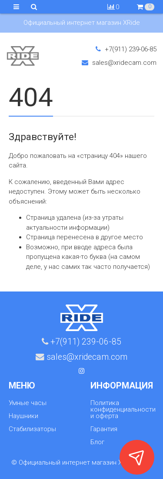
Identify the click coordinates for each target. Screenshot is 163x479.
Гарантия (103, 429)
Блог (97, 442)
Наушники (23, 416)
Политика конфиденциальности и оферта (123, 409)
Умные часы (28, 403)
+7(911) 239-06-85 (126, 49)
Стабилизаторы (32, 429)
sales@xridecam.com (119, 62)
